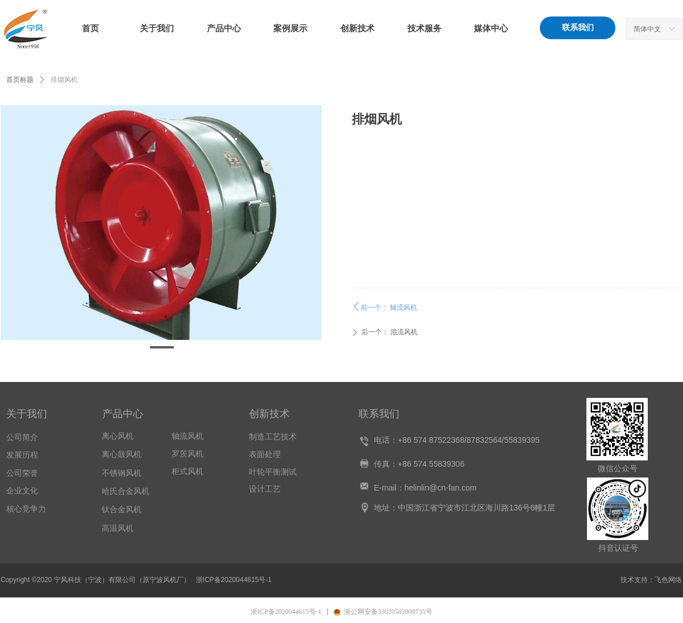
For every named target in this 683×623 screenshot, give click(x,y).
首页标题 (20, 80)
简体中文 (647, 29)
